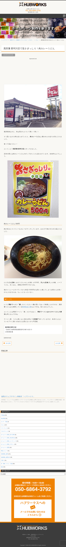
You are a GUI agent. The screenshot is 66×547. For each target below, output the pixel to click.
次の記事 (58, 343)
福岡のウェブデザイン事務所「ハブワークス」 (18, 396)
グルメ (37, 40)
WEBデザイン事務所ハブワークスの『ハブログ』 (21, 40)
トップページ (4, 40)
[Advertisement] (33, 70)
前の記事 (8, 343)
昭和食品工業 (26, 307)
